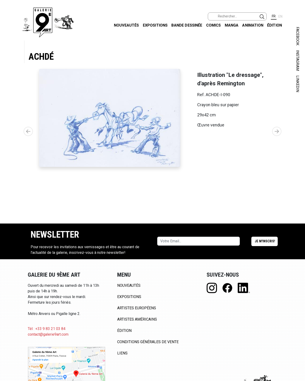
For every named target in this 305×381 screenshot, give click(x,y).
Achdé (41, 56)
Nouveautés (126, 25)
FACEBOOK (297, 36)
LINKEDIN (297, 83)
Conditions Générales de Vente (148, 346)
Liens (122, 357)
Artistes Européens (136, 312)
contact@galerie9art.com (48, 338)
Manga (232, 25)
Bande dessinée (186, 25)
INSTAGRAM (297, 60)
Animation (252, 25)
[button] (276, 133)
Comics (213, 25)
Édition (274, 25)
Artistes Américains (137, 323)
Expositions (155, 25)
